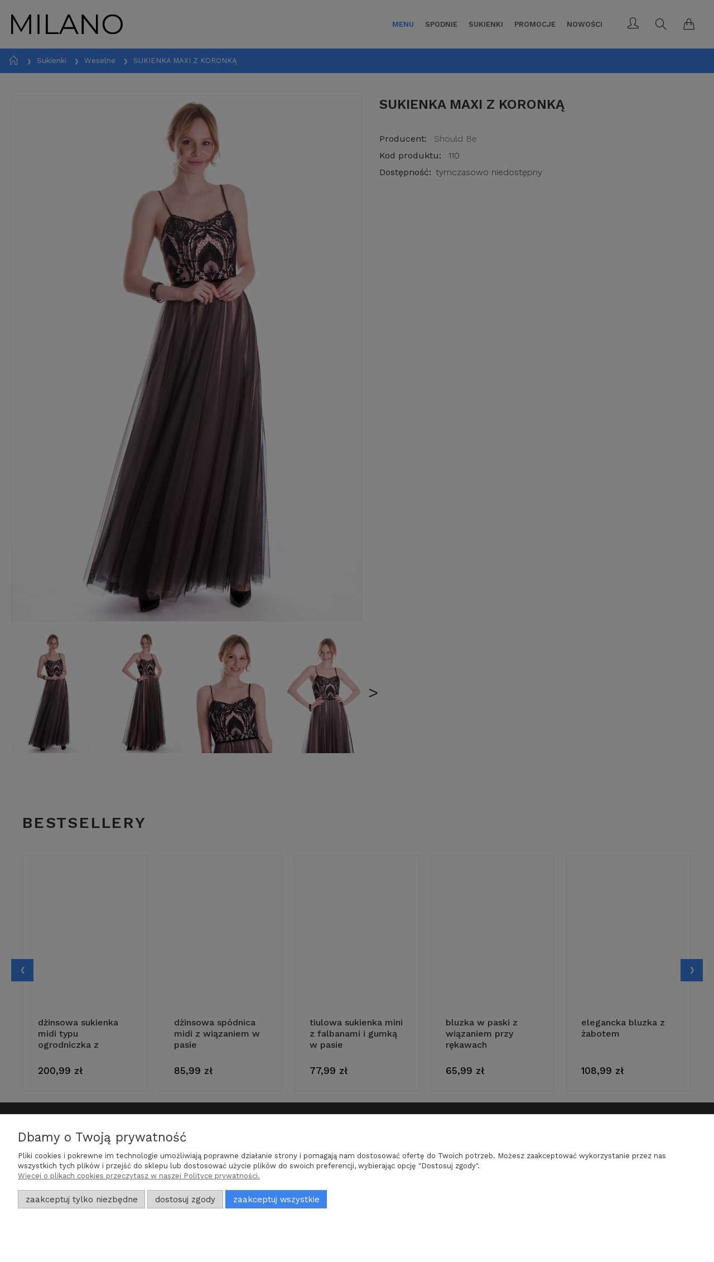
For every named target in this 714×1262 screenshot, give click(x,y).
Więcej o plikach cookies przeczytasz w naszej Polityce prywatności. (139, 1176)
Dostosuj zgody (185, 1199)
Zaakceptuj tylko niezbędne (82, 1199)
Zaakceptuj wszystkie (276, 1199)
